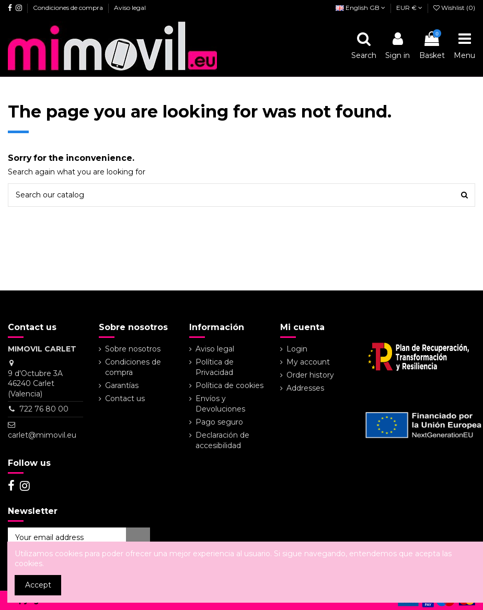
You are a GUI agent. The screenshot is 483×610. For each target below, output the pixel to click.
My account (308, 362)
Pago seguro (219, 422)
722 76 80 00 (43, 409)
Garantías (122, 385)
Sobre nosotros (132, 349)
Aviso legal (130, 7)
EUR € (409, 7)
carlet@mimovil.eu (42, 435)
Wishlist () (454, 7)
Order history (310, 375)
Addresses (305, 388)
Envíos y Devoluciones (220, 404)
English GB (360, 7)
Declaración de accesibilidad (222, 440)
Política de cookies (229, 385)
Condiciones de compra (69, 7)
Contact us (125, 398)
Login (296, 349)
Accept (38, 585)
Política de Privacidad (215, 367)
